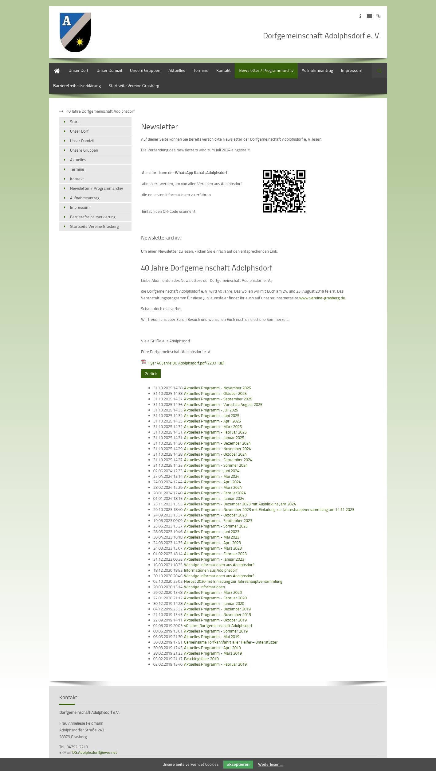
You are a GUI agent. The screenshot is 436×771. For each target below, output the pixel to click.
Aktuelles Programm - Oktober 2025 (215, 393)
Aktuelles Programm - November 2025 (217, 388)
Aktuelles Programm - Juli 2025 (211, 410)
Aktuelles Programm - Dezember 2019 (217, 609)
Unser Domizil (109, 70)
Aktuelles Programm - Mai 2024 (211, 476)
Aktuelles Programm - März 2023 (213, 548)
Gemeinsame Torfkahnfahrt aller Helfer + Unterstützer (231, 642)
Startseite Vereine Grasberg (134, 85)
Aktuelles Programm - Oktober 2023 (215, 515)
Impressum (351, 70)
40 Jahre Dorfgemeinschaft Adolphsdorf (218, 625)
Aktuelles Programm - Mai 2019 (211, 636)
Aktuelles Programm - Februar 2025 (215, 432)
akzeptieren (238, 764)
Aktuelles (176, 70)
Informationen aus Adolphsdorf (211, 570)
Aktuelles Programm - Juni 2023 (211, 531)
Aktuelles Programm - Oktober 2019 (215, 620)
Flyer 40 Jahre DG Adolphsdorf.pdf (185, 363)
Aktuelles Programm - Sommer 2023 (216, 526)
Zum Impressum (360, 16)
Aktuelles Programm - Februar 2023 (215, 553)
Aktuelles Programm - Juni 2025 (211, 415)
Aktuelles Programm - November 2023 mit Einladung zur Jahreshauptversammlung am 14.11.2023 (269, 509)
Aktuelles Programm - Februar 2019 (215, 664)
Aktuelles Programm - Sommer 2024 (216, 465)
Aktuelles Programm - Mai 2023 (211, 537)
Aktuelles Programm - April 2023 (212, 542)
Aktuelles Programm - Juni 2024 (211, 470)
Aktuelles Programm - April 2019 (212, 647)
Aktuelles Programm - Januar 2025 (214, 437)
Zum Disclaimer (379, 16)
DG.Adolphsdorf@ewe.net (94, 752)
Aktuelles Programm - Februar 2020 (215, 598)
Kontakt (223, 70)
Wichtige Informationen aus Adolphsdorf (219, 564)
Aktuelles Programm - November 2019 (217, 614)
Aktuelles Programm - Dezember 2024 (217, 443)
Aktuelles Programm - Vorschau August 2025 (223, 404)
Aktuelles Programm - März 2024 (213, 487)
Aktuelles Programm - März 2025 (213, 426)
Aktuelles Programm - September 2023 (218, 520)
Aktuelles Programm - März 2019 (213, 653)
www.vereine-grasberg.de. (322, 298)
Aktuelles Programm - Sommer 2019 (216, 631)
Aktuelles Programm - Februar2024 (215, 493)
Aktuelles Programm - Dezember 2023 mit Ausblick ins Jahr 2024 (240, 504)
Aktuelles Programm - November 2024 (217, 448)
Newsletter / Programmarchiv (266, 70)
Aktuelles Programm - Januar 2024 (214, 498)
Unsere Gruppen (145, 70)
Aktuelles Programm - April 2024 (212, 482)
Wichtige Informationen (204, 587)
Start (53, 66)
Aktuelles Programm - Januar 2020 (214, 603)
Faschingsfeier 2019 (201, 658)
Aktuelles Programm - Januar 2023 (214, 559)
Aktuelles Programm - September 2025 (218, 399)
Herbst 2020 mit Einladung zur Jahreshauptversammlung (233, 581)
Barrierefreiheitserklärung (77, 85)
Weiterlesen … (270, 764)
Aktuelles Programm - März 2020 (213, 592)
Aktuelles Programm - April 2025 (212, 421)
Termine (200, 70)
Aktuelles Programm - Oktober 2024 (215, 454)
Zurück (151, 373)
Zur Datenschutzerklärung (369, 16)
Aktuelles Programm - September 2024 (218, 459)
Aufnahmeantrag (317, 70)
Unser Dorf (78, 70)
